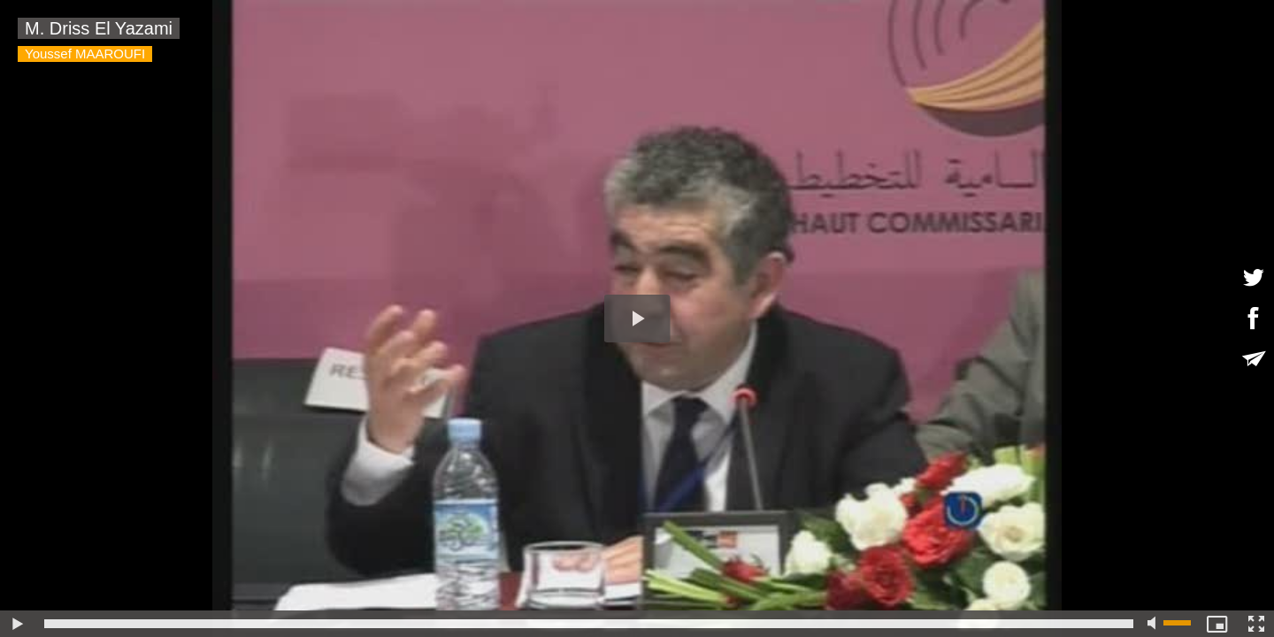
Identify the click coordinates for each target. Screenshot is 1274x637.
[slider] (588, 623)
